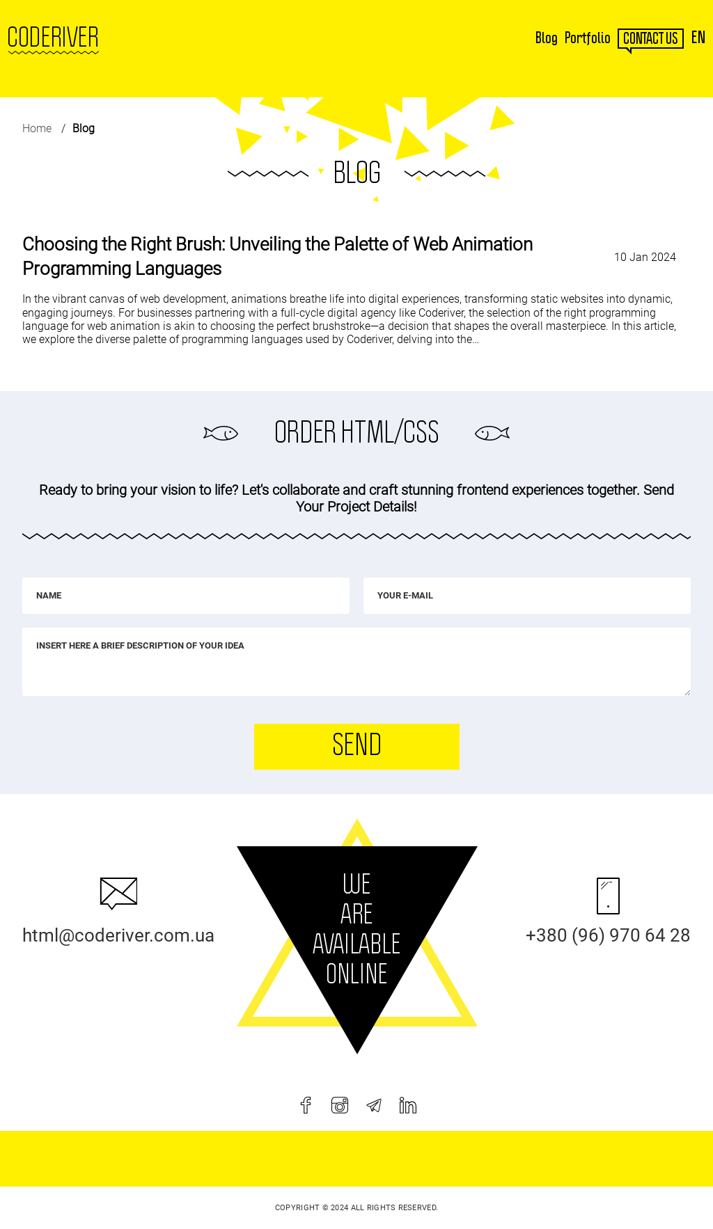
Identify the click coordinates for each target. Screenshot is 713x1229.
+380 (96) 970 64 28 (608, 935)
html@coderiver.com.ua (118, 935)
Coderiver (53, 38)
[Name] (186, 596)
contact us (650, 39)
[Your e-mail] (527, 596)
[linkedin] (408, 1105)
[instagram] (339, 1105)
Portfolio (588, 38)
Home (37, 128)
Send (356, 746)
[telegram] (374, 1105)
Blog (546, 38)
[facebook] (305, 1105)
